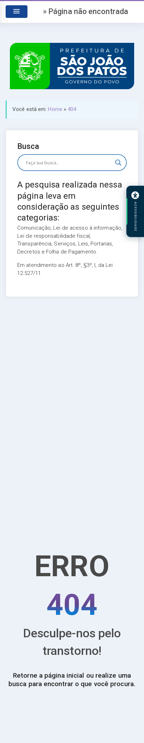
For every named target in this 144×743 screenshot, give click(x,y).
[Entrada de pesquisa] (69, 162)
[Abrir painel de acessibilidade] (135, 211)
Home (55, 109)
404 (72, 109)
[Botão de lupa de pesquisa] (118, 162)
